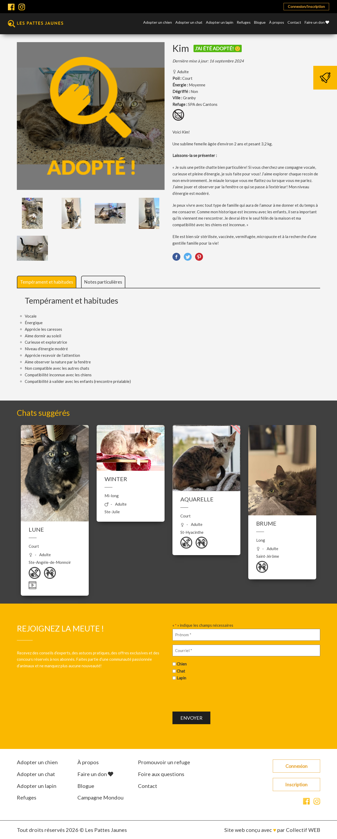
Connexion (296, 766)
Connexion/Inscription (306, 6)
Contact (294, 22)
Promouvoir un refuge (164, 762)
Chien (182, 664)
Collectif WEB (303, 830)
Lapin (181, 677)
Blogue (260, 22)
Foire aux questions (161, 774)
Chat (181, 671)
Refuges (244, 22)
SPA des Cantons (202, 104)
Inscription (296, 784)
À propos (276, 22)
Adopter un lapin (219, 22)
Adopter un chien (157, 22)
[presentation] (212, 695)
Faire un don (317, 22)
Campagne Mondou (100, 797)
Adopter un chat (188, 22)
